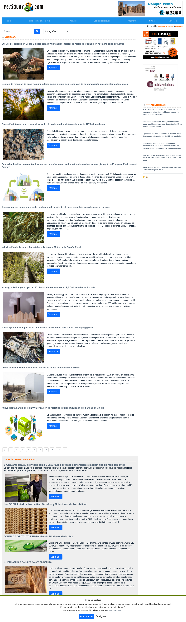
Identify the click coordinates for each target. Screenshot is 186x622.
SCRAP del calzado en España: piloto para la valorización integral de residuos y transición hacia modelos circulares (161, 112)
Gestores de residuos (102, 21)
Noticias (152, 21)
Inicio (9, 21)
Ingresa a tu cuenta (165, 26)
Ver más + (53, 68)
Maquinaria (132, 21)
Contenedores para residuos (39, 21)
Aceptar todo (86, 616)
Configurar (101, 616)
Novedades (173, 21)
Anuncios (73, 21)
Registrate (179, 26)
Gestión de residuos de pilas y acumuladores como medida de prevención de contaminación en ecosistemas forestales (162, 124)
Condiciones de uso (114, 610)
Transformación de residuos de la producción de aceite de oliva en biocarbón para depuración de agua (162, 157)
